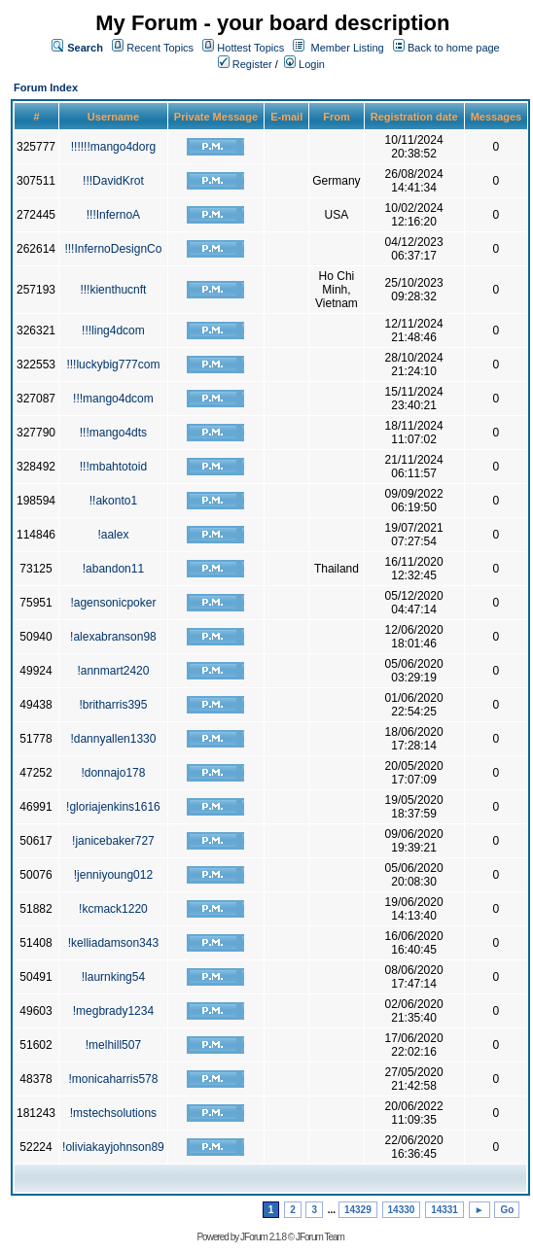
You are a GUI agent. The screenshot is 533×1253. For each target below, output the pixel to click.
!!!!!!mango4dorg (113, 147)
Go (507, 1209)
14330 (401, 1209)
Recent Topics (160, 47)
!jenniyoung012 (113, 875)
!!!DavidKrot (113, 181)
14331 (444, 1209)
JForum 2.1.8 (263, 1237)
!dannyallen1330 (113, 739)
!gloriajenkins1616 (113, 807)
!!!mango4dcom (113, 398)
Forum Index (46, 87)
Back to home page (454, 47)
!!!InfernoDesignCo (112, 249)
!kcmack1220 (113, 909)
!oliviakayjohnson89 (113, 1147)
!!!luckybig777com (113, 364)
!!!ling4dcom (113, 330)
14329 (358, 1209)
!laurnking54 (113, 977)
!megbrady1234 (113, 1011)
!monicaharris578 (113, 1079)
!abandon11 (113, 568)
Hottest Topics (250, 47)
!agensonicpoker (113, 602)
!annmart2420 (113, 671)
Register (245, 64)
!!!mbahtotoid (113, 466)
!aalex (112, 534)
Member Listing (347, 47)
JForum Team (320, 1237)
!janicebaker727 (113, 841)
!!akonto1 (113, 500)
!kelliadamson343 (113, 943)
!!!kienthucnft (113, 289)
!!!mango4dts (113, 432)
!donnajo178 (113, 773)
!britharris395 (113, 705)
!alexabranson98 (113, 637)
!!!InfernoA (113, 215)
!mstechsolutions (113, 1113)
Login (304, 64)
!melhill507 (113, 1045)
